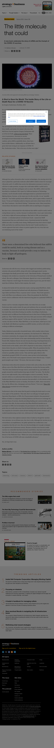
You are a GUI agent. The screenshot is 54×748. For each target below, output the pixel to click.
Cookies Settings (12, 121)
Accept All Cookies (41, 121)
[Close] (46, 111)
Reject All (31, 121)
